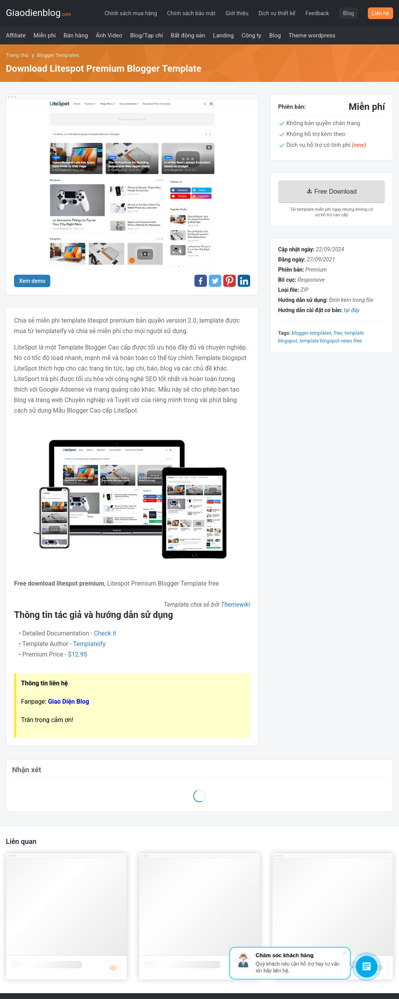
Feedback (317, 13)
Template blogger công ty (46, 964)
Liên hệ (380, 13)
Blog (348, 13)
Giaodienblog (38, 12)
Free (338, 333)
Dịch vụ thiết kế (276, 13)
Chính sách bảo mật (191, 13)
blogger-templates (311, 333)
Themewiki (235, 604)
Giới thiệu (237, 13)
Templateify (89, 644)
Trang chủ (17, 55)
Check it (105, 633)
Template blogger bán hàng (182, 964)
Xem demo (32, 281)
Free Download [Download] (331, 191)
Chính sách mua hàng (130, 13)
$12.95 (77, 654)
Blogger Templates (58, 55)
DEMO (113, 967)
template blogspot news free (331, 341)
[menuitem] (16, 35)
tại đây (351, 310)
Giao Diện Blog (68, 701)
